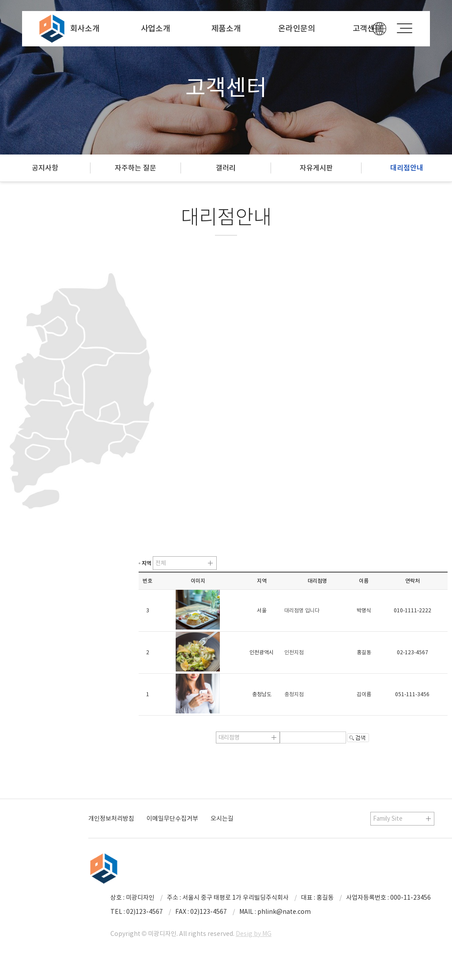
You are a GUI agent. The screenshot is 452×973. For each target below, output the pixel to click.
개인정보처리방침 (111, 818)
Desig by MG (253, 934)
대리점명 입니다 (302, 610)
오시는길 (222, 818)
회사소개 (85, 28)
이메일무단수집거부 (172, 818)
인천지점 (294, 652)
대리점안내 (406, 168)
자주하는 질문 (135, 167)
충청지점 (294, 694)
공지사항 (45, 167)
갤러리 (226, 167)
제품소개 (226, 28)
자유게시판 (316, 167)
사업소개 (155, 28)
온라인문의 (296, 28)
